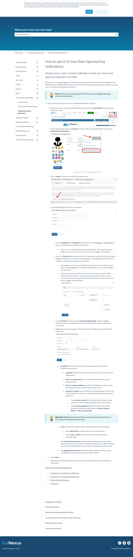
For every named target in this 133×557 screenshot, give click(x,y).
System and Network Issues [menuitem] (27, 106)
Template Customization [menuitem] (25, 140)
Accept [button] (89, 11)
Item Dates (54, 484)
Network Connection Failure (53, 523)
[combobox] (65, 34)
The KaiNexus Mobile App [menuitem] (25, 126)
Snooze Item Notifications (53, 528)
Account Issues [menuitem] (23, 102)
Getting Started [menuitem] (21, 62)
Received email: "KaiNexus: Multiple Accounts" (59, 512)
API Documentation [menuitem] (23, 131)
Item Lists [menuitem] (19, 80)
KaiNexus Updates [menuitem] (22, 118)
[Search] (116, 34)
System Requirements (52, 507)
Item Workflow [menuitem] (21, 71)
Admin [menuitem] (18, 93)
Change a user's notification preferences (64, 477)
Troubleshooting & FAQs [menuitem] (24, 98)
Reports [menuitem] (18, 89)
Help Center (19, 53)
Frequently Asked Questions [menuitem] (24, 112)
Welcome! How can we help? (33, 29)
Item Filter (98, 259)
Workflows (108, 243)
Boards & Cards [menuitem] (21, 67)
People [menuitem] (18, 84)
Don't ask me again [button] (101, 11)
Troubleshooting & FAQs (35, 53)
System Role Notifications (59, 480)
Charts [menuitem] (18, 76)
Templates (98, 243)
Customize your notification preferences (64, 473)
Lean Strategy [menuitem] (21, 135)
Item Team (63, 82)
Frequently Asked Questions (57, 53)
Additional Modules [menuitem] (22, 122)
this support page (73, 94)
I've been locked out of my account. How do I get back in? (63, 518)
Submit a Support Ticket (11, 548)
